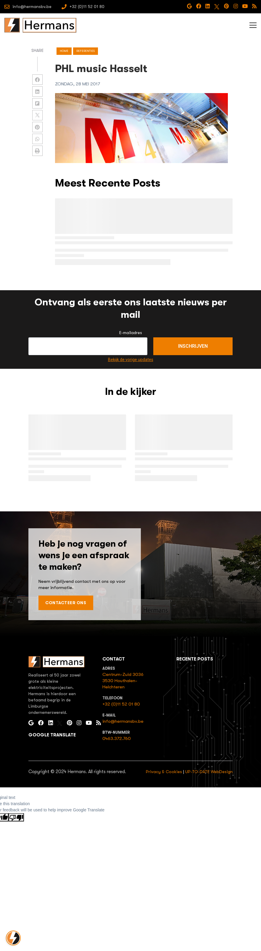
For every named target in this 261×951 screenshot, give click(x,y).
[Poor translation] (16, 817)
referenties (85, 50)
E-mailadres (130, 332)
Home (64, 50)
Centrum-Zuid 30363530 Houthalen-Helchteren (123, 681)
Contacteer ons (65, 602)
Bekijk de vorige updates (130, 359)
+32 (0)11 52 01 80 (121, 704)
